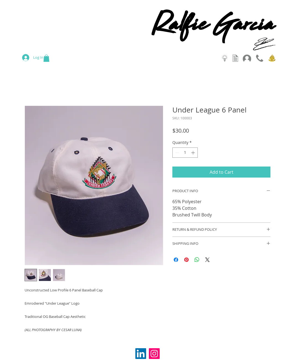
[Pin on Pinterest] (186, 259)
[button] (46, 58)
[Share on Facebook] (176, 259)
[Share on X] (207, 259)
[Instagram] (154, 353)
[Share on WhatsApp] (197, 259)
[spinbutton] (185, 152)
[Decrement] (176, 152)
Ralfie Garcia (213, 27)
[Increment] (193, 152)
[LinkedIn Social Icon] (140, 353)
